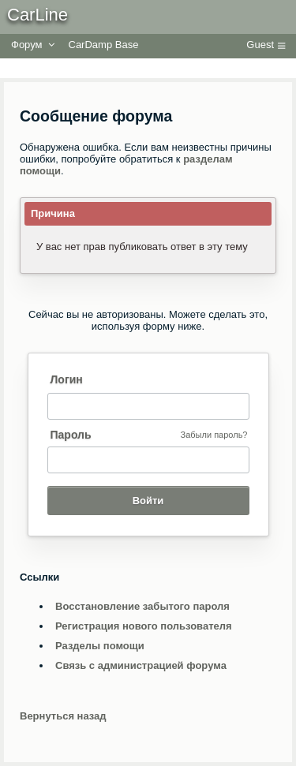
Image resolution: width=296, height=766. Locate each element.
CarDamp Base (104, 44)
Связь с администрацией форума (141, 665)
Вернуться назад (63, 716)
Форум (27, 44)
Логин (67, 379)
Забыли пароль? (214, 434)
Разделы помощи (99, 646)
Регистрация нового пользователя (143, 626)
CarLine (37, 14)
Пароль (71, 434)
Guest (260, 44)
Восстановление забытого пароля (142, 606)
